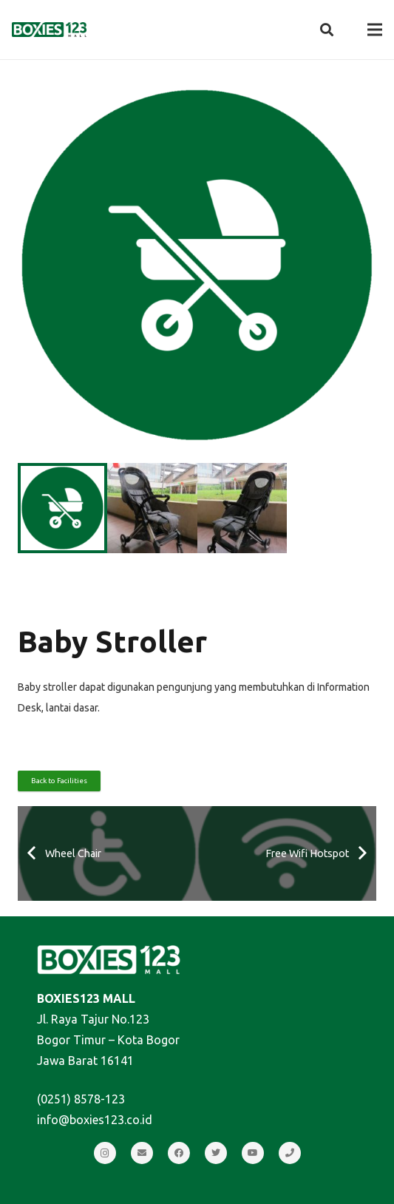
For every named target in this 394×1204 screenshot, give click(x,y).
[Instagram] (105, 1153)
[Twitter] (216, 1153)
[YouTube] (253, 1153)
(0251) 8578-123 (81, 1099)
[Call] (290, 1153)
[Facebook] (179, 1153)
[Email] (142, 1153)
